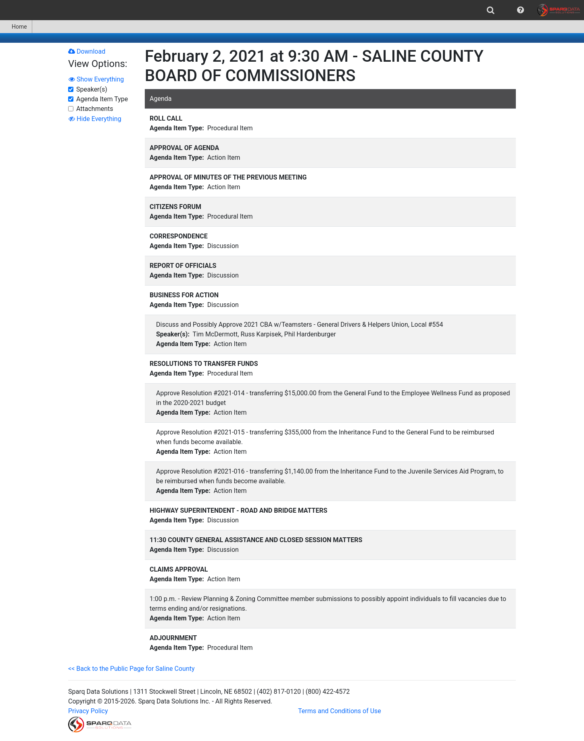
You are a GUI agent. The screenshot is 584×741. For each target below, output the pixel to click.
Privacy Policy (88, 711)
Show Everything (96, 79)
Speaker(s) (91, 89)
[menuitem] (491, 10)
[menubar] (292, 10)
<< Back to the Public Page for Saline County (131, 668)
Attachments (94, 109)
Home (16, 26)
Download (86, 51)
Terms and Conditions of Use (339, 711)
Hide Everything (95, 119)
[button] (520, 10)
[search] (491, 10)
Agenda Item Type (102, 99)
